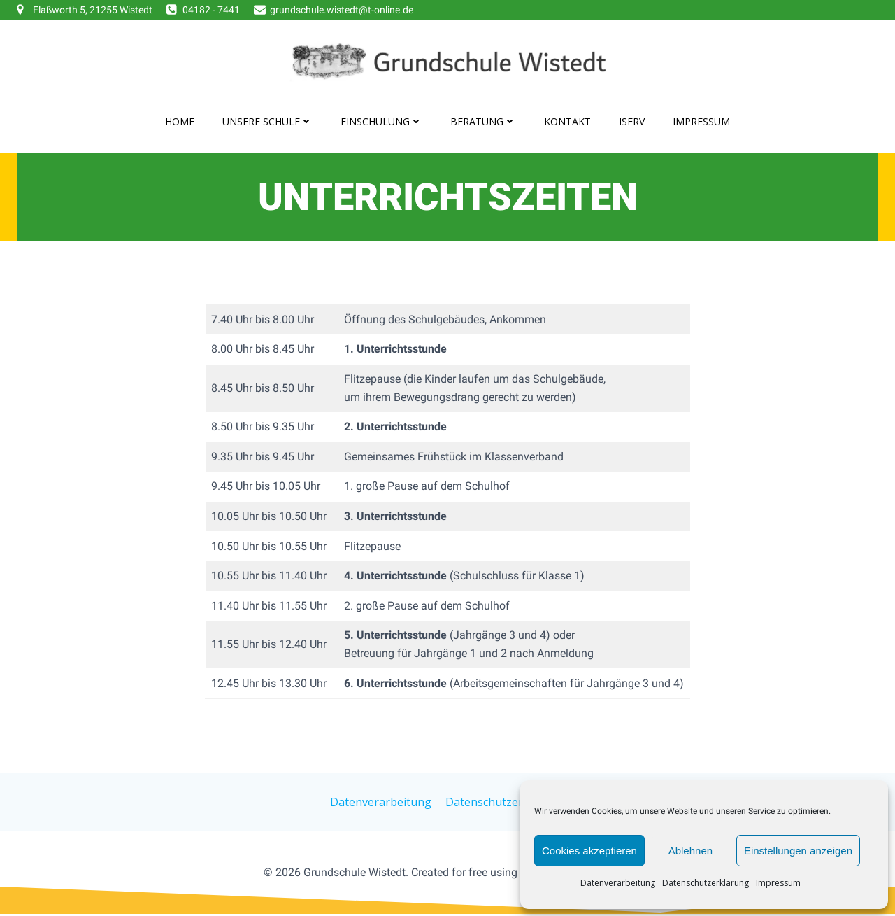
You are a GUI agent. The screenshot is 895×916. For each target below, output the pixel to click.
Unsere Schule (267, 121)
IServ (632, 121)
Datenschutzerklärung (705, 883)
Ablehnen (690, 851)
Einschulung (381, 121)
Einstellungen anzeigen (798, 851)
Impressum (778, 883)
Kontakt (567, 121)
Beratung (483, 121)
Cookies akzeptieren (589, 851)
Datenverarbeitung (617, 883)
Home (179, 121)
